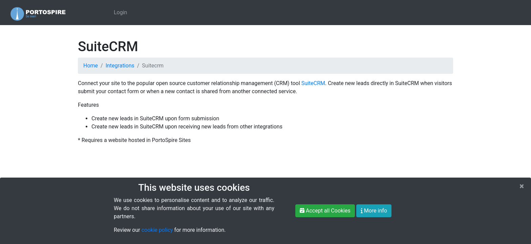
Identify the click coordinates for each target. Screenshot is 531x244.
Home (90, 65)
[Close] (522, 186)
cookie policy (157, 230)
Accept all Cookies (325, 210)
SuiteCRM (313, 83)
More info (374, 210)
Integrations (120, 65)
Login (120, 12)
